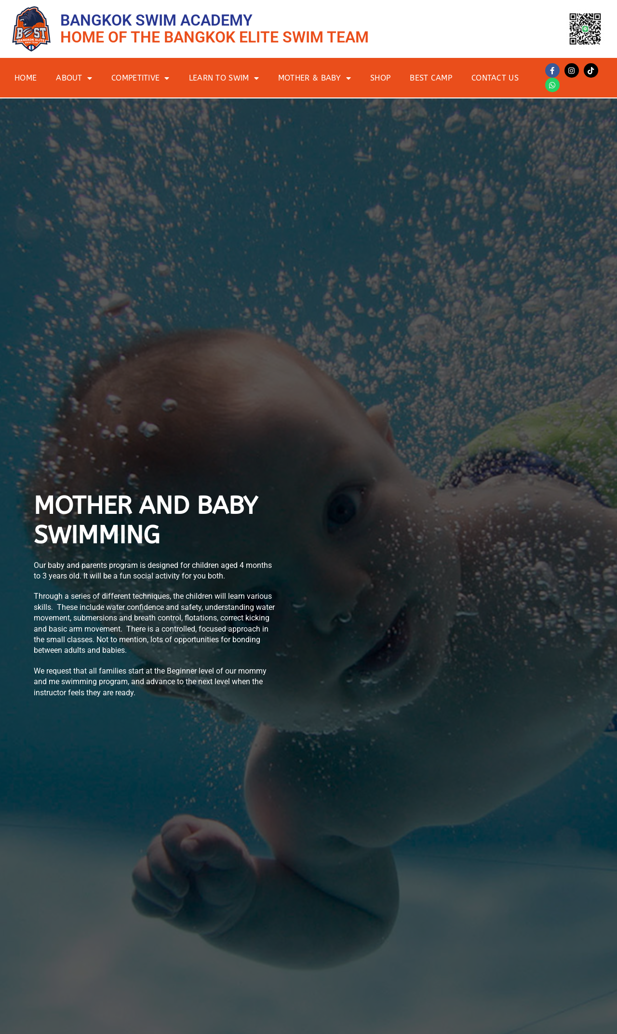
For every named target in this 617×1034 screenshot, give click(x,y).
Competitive (140, 78)
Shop (380, 78)
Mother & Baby (314, 78)
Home (25, 78)
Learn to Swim (224, 78)
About (74, 78)
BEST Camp (431, 78)
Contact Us (495, 78)
